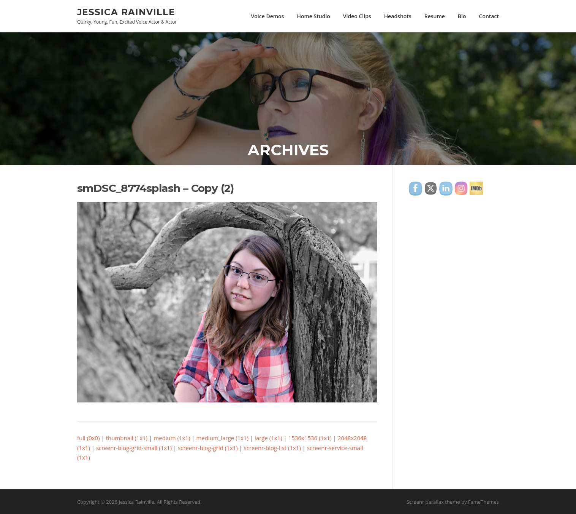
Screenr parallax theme (433, 501)
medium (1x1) (171, 438)
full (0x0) (88, 438)
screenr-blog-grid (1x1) (207, 448)
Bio (462, 16)
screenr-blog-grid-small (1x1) (134, 448)
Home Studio (313, 16)
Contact (489, 16)
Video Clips (357, 16)
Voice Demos (267, 16)
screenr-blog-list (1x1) (272, 448)
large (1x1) (268, 438)
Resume (434, 16)
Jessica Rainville (126, 11)
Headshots (397, 16)
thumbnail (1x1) (127, 438)
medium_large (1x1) (222, 438)
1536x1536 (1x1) (310, 438)
